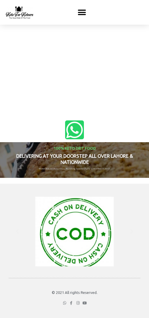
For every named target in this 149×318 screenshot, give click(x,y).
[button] (81, 12)
